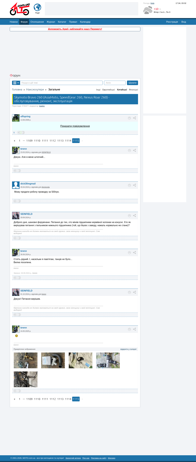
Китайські (122, 89)
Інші (98, 89)
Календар (85, 22)
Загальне (54, 89)
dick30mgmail (28, 183)
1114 (68, 140)
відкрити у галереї (128, 349)
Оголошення (37, 22)
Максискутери (35, 89)
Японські (133, 89)
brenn (23, 149)
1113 (60, 140)
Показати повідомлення (75, 126)
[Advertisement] (91, 8)
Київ (152, 3)
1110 (37, 140)
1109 (29, 140)
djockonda (46, 187)
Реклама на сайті (98, 458)
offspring (25, 116)
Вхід (184, 22)
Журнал (51, 22)
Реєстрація (172, 22)
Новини (14, 22)
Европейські (108, 89)
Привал (73, 22)
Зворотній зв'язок (73, 458)
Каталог (62, 22)
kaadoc (42, 106)
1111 (45, 140)
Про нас (86, 458)
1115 (76, 140)
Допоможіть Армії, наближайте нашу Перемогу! (75, 29)
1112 (53, 140)
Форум (24, 22)
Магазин (111, 458)
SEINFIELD (46, 152)
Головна (17, 89)
